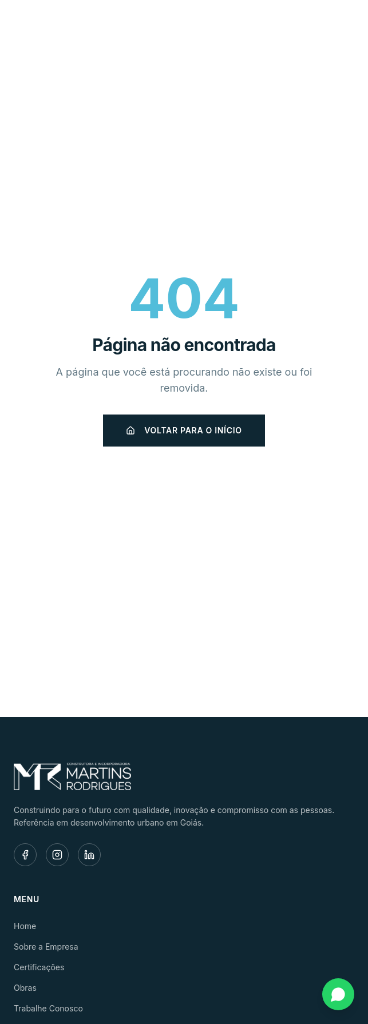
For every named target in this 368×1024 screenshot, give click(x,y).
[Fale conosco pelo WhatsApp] (338, 994)
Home (25, 926)
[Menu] (341, 26)
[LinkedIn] (89, 854)
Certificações (39, 967)
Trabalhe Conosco (48, 1008)
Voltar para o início (184, 430)
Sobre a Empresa (46, 946)
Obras (25, 988)
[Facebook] (25, 854)
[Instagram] (57, 854)
